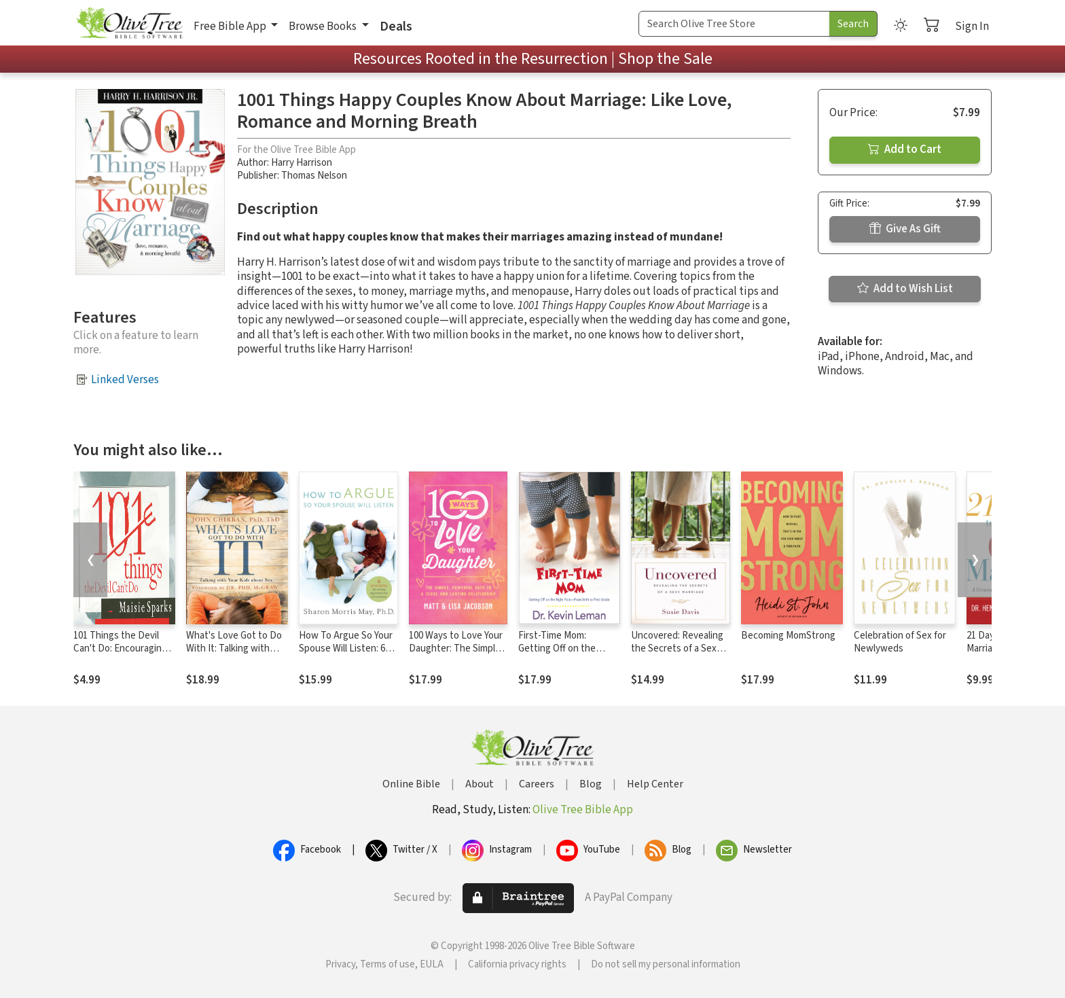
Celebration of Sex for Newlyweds (900, 642)
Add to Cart (904, 149)
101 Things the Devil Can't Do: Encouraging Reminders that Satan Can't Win (120, 654)
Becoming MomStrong (788, 635)
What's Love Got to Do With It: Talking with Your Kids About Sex (234, 648)
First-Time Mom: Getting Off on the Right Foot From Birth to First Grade (564, 654)
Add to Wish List (905, 289)
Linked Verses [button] (125, 380)
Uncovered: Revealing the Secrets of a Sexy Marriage (677, 648)
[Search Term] (734, 24)
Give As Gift (905, 229)
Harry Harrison (301, 163)
